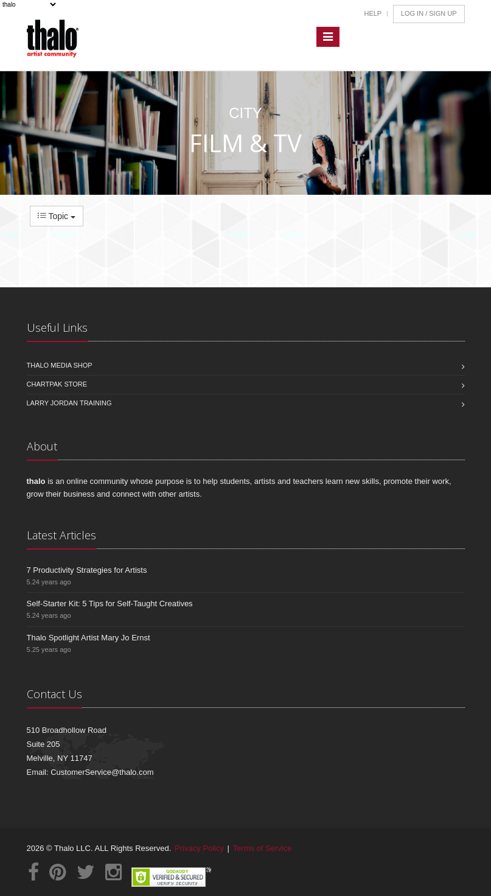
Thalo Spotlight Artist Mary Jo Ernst (88, 637)
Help (372, 13)
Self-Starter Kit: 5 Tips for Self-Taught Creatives (110, 603)
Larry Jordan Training (69, 403)
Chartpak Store (57, 384)
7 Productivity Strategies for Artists (87, 570)
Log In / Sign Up (429, 13)
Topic (56, 216)
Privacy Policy (199, 848)
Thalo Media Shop (59, 365)
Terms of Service (262, 848)
